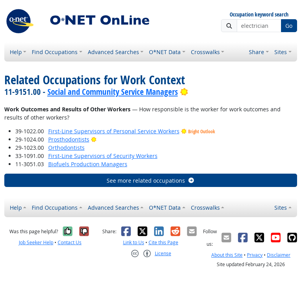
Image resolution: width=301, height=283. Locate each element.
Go (288, 25)
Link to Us (133, 242)
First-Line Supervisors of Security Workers (103, 156)
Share (256, 52)
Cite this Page (163, 242)
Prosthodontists (68, 139)
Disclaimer (278, 255)
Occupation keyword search (259, 14)
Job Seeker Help (36, 242)
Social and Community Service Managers (112, 91)
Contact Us (70, 242)
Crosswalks (205, 52)
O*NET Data (165, 52)
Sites (280, 52)
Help (16, 52)
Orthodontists (66, 147)
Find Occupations (55, 52)
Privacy (255, 255)
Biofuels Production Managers (87, 164)
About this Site (227, 255)
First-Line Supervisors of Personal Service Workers (114, 131)
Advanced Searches (113, 52)
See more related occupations (151, 180)
